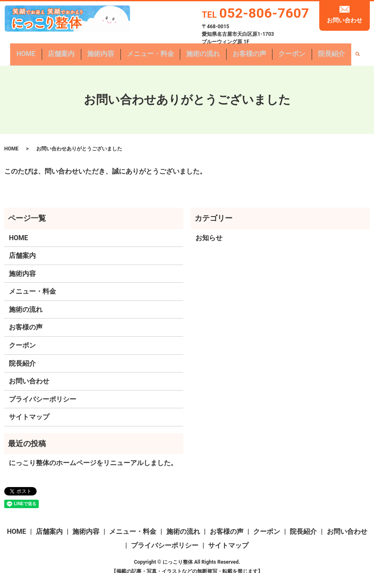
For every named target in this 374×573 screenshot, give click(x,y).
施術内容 (110, 50)
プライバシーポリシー (42, 391)
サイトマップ (29, 409)
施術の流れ (200, 50)
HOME (46, 50)
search (335, 50)
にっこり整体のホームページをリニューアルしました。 (93, 455)
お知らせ (208, 229)
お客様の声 (240, 50)
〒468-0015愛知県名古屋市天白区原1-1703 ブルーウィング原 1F (238, 34)
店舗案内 (75, 50)
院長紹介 (312, 50)
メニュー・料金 (153, 50)
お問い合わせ (344, 20)
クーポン (278, 50)
